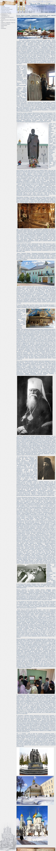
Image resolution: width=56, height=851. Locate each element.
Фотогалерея (4, 25)
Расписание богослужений (6, 9)
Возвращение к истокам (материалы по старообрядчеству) (6, 14)
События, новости (5, 10)
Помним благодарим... (6, 24)
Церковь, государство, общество (8, 22)
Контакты (3, 28)
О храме (3, 6)
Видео (2, 26)
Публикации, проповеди (6, 12)
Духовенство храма (5, 7)
